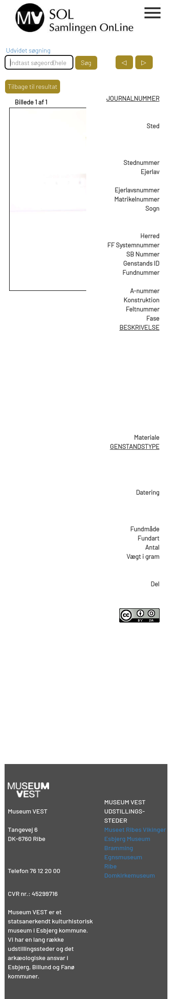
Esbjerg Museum (127, 838)
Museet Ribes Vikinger (135, 829)
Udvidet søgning (28, 50)
